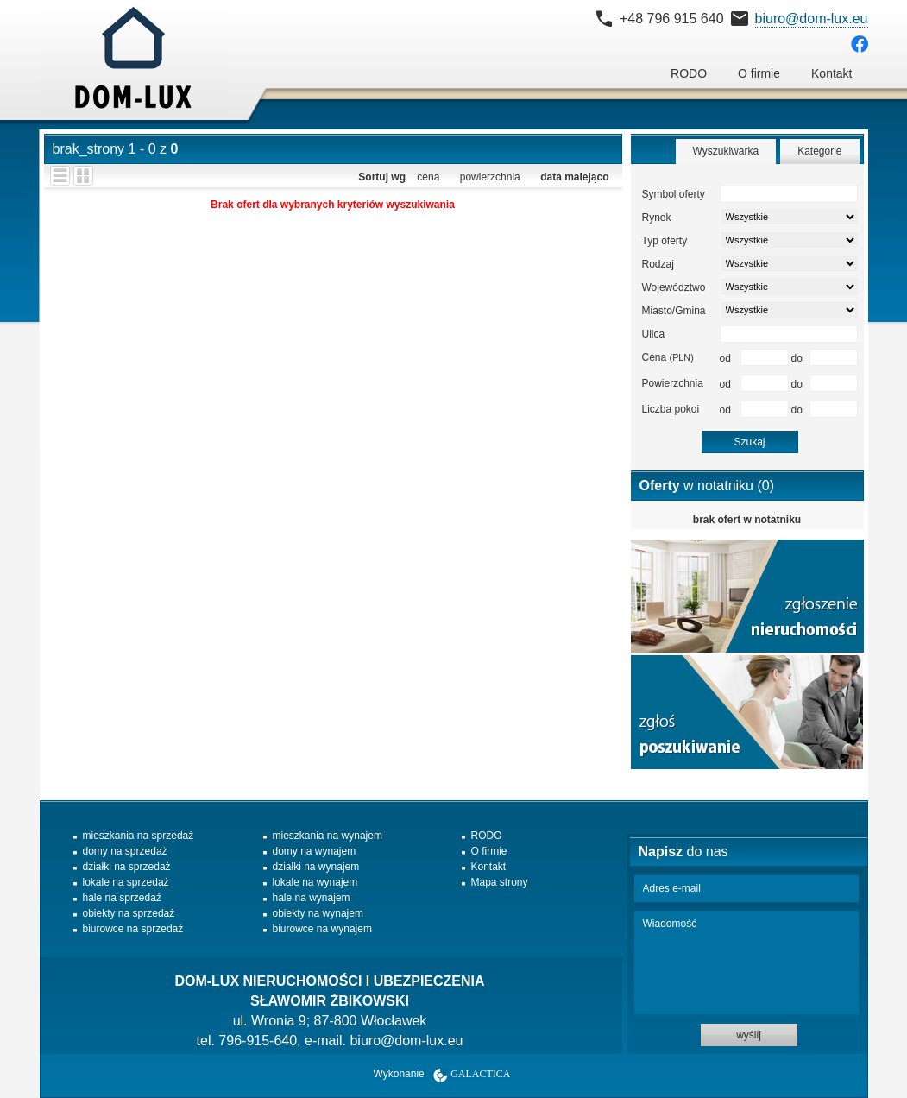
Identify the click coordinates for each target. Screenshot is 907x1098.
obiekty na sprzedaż (129, 913)
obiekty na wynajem (318, 913)
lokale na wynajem (315, 882)
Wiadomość (746, 962)
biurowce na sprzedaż (133, 929)
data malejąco (574, 177)
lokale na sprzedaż (126, 882)
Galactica (480, 1074)
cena (428, 177)
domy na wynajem (314, 851)
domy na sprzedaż (125, 851)
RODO (689, 73)
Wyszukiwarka (726, 151)
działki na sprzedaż (127, 867)
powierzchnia (490, 177)
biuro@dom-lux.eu (811, 18)
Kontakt (831, 73)
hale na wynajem (311, 898)
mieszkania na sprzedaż (138, 836)
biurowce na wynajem (322, 929)
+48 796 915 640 (672, 18)
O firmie (759, 73)
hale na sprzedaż (122, 898)
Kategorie (819, 151)
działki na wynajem (316, 867)
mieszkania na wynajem (327, 836)
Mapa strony (499, 882)
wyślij (748, 1035)
